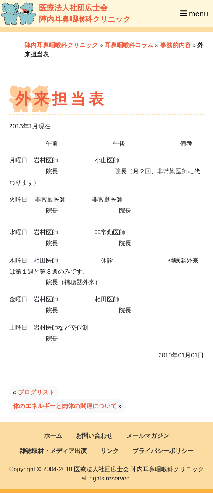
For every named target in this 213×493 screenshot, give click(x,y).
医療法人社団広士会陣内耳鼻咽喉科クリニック (54, 13)
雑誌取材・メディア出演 (53, 451)
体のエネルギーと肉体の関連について (65, 406)
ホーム (53, 435)
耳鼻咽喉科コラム (129, 45)
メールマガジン (147, 435)
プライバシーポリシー (163, 451)
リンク (109, 451)
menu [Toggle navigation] (194, 13)
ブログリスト (36, 392)
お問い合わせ (94, 435)
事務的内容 (175, 45)
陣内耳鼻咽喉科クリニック (61, 45)
